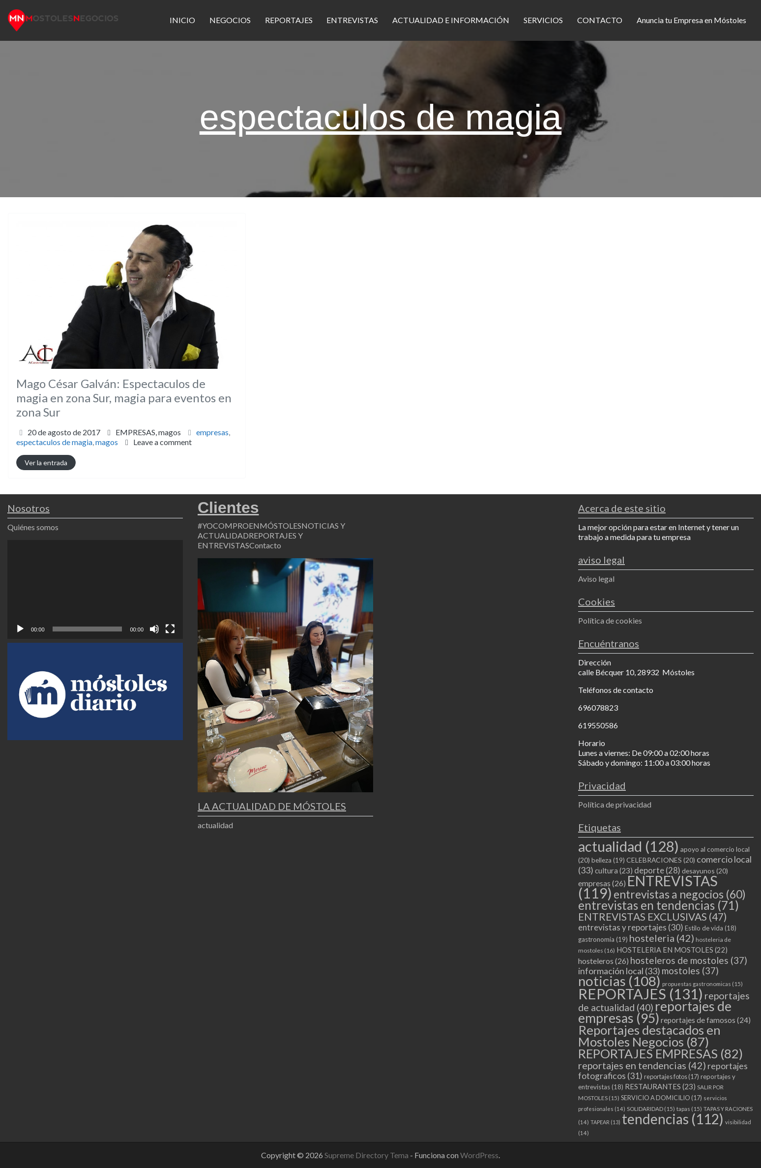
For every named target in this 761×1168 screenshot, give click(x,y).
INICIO (182, 20)
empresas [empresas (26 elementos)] (602, 883)
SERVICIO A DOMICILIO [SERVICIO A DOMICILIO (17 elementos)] (661, 1098)
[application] (95, 589)
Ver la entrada (46, 462)
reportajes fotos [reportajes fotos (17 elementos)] (671, 1076)
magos (169, 432)
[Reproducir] (20, 629)
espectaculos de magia (54, 442)
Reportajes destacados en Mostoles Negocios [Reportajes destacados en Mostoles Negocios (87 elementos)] (649, 1035)
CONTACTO (599, 20)
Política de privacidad (614, 804)
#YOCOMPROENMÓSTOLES (249, 525)
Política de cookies (610, 620)
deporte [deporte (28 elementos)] (657, 870)
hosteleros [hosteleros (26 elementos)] (603, 960)
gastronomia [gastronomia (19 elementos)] (603, 939)
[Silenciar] (154, 629)
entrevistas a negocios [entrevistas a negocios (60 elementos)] (680, 894)
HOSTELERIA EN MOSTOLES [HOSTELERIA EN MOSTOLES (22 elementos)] (672, 949)
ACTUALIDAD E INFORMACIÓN (450, 20)
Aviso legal (596, 578)
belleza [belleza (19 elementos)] (608, 860)
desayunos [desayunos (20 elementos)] (705, 871)
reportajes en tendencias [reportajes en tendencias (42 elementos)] (642, 1065)
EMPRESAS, (148, 432)
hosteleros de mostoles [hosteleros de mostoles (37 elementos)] (688, 960)
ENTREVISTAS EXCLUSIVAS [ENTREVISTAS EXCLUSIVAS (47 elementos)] (652, 916)
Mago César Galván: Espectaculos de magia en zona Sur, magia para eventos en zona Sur (124, 397)
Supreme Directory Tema (367, 1155)
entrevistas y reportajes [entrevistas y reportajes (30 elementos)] (630, 927)
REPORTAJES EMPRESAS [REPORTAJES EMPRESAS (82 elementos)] (660, 1053)
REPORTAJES (289, 20)
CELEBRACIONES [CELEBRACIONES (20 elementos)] (660, 860)
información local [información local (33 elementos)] (619, 970)
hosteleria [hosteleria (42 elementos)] (661, 938)
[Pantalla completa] (170, 629)
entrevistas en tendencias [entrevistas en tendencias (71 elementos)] (658, 905)
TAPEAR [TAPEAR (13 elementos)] (605, 1122)
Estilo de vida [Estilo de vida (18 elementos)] (710, 928)
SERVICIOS (543, 20)
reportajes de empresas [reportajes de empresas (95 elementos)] (655, 1012)
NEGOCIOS (230, 20)
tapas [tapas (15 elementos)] (689, 1109)
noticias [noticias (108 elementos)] (619, 981)
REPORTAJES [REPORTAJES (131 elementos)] (640, 993)
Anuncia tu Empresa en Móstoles (691, 20)
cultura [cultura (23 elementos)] (614, 870)
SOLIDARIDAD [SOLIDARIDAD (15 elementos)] (651, 1109)
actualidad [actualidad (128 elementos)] (628, 846)
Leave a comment (162, 442)
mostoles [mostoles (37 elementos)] (690, 970)
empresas (212, 432)
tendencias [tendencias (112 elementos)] (673, 1118)
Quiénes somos (33, 527)
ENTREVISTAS (352, 20)
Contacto (265, 545)
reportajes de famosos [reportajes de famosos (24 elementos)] (706, 1020)
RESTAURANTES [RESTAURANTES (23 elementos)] (660, 1086)
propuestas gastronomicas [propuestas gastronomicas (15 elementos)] (702, 984)
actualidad (215, 825)
